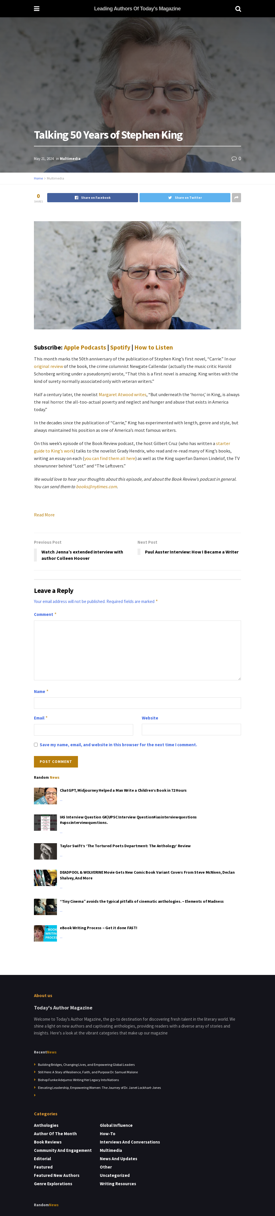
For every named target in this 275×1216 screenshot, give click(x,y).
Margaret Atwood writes (122, 394)
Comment (45, 614)
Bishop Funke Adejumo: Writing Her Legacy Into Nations (78, 1080)
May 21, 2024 (44, 158)
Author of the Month (55, 1133)
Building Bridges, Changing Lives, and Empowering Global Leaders (86, 1064)
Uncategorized (115, 1175)
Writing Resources (118, 1183)
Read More (44, 515)
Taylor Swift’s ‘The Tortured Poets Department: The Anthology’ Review (125, 845)
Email (41, 718)
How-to (107, 1133)
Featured (43, 1167)
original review (48, 366)
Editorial (42, 1158)
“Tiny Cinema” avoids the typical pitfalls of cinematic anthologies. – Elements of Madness (142, 901)
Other (106, 1167)
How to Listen (153, 347)
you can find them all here (109, 458)
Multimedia (70, 158)
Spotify (120, 347)
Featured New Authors (56, 1175)
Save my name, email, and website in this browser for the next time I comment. (118, 744)
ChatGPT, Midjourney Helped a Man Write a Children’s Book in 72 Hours (123, 790)
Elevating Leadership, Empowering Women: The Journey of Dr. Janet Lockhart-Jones (99, 1087)
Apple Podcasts (85, 347)
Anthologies (46, 1125)
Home (38, 178)
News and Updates (118, 1158)
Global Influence (116, 1125)
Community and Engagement (63, 1150)
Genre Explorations (53, 1183)
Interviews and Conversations (130, 1142)
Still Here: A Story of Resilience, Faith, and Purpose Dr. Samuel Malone (88, 1072)
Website (150, 718)
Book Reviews (48, 1142)
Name (41, 691)
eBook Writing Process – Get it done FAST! (98, 927)
